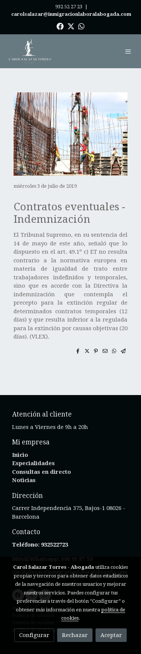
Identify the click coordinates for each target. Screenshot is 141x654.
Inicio (20, 455)
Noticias (24, 480)
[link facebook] (60, 25)
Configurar (34, 635)
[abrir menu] (128, 51)
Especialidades (33, 463)
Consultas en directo (41, 472)
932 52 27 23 (68, 6)
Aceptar (111, 635)
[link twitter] (70, 25)
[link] (30, 51)
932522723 (55, 544)
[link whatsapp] (81, 25)
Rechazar (75, 635)
